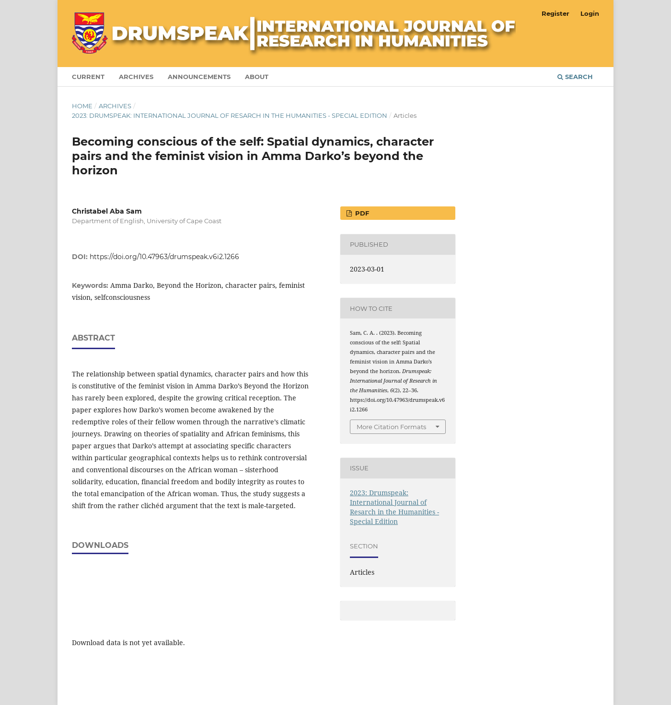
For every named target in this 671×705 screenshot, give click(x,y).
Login (589, 13)
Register (555, 13)
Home (82, 106)
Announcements (199, 76)
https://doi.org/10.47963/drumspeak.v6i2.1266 (164, 256)
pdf (361, 213)
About (256, 76)
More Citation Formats (391, 427)
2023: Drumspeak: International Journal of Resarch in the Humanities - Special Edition (229, 115)
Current (88, 76)
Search (575, 76)
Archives (136, 76)
